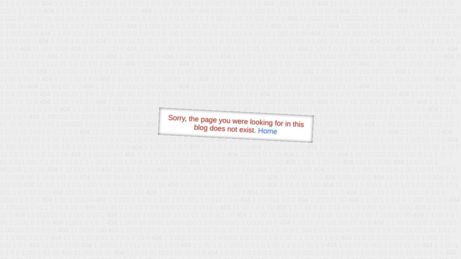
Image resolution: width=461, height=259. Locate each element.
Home (267, 130)
